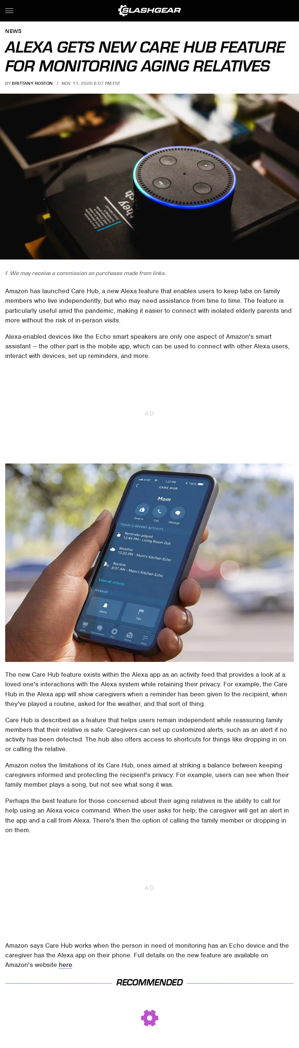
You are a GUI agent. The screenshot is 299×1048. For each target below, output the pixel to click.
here (65, 965)
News (13, 31)
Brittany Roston (32, 83)
